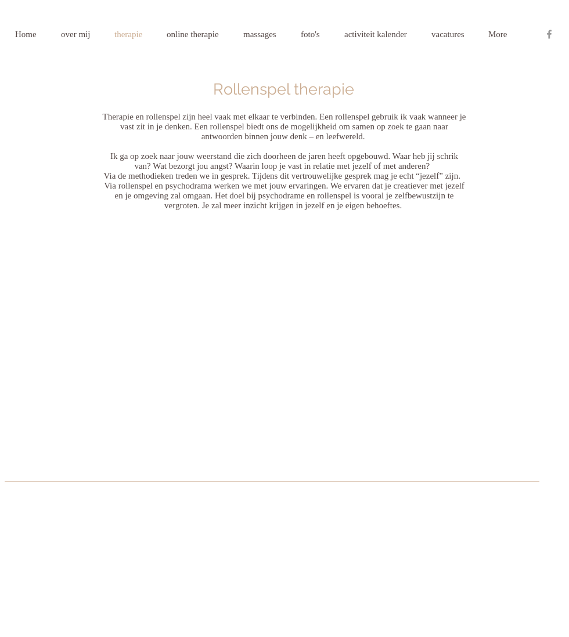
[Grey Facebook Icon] (549, 34)
